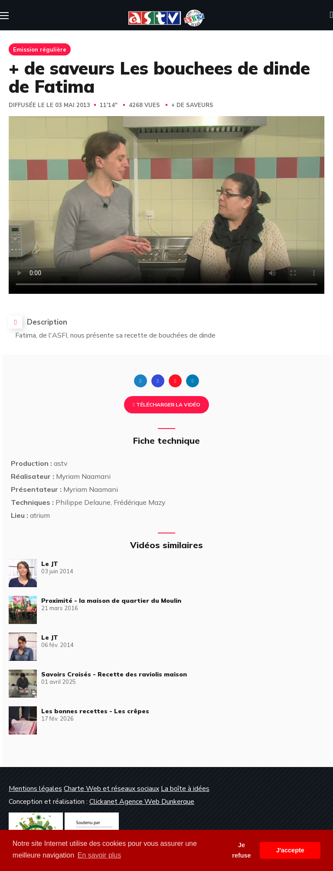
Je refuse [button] (241, 850)
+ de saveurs (192, 105)
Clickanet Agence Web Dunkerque (141, 801)
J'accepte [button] (290, 850)
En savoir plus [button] (99, 855)
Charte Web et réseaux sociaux (111, 788)
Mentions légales (35, 788)
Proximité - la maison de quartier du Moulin (111, 600)
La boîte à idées (185, 788)
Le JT (49, 564)
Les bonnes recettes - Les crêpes (95, 711)
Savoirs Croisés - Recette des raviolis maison (114, 674)
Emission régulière (39, 49)
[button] (331, 15)
